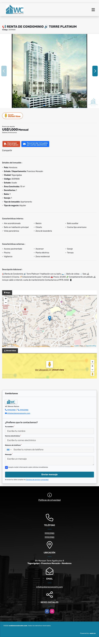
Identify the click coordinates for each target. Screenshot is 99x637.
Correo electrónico (13, 436)
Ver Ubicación (42, 370)
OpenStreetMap (91, 346)
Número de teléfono (13, 445)
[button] (44, 105)
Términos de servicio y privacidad (37, 480)
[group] (49, 71)
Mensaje (8, 454)
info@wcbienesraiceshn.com (18, 413)
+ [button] (6, 299)
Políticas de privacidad (49, 500)
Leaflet (76, 346)
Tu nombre (9, 427)
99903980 (11, 410)
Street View (13, 116)
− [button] (6, 303)
